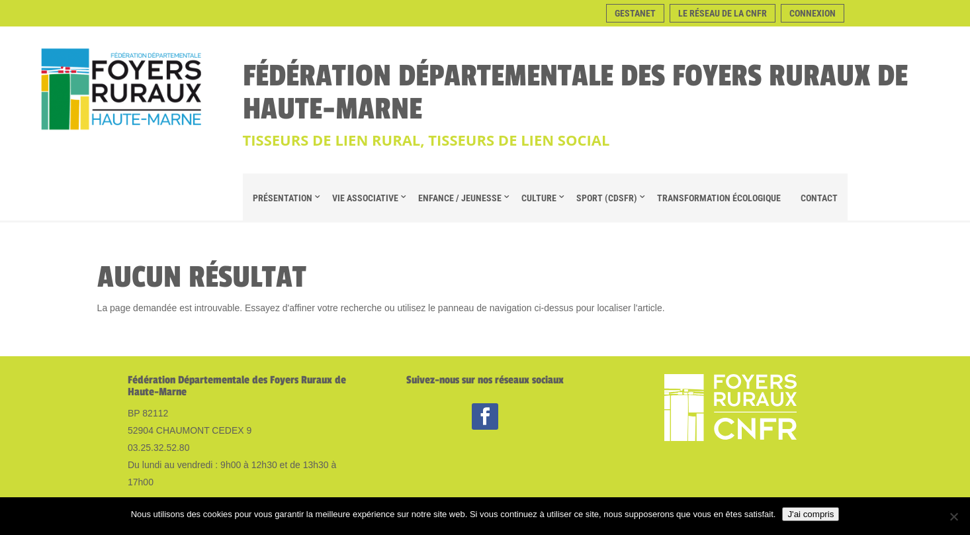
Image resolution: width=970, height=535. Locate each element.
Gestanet (635, 13)
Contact (819, 198)
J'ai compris (810, 514)
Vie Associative (365, 198)
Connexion (812, 13)
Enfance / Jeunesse (460, 198)
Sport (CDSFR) (606, 198)
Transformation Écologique (719, 198)
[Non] (953, 516)
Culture (538, 198)
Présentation (282, 198)
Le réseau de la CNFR (722, 13)
